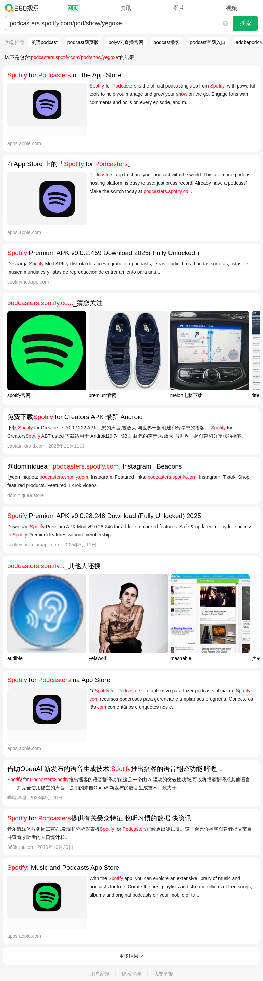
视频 (231, 8)
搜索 (245, 23)
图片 (178, 8)
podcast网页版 (83, 42)
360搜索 (23, 8)
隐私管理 (131, 974)
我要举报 (163, 974)
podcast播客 (166, 42)
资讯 (125, 8)
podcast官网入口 (208, 42)
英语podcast (44, 42)
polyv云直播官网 (126, 42)
